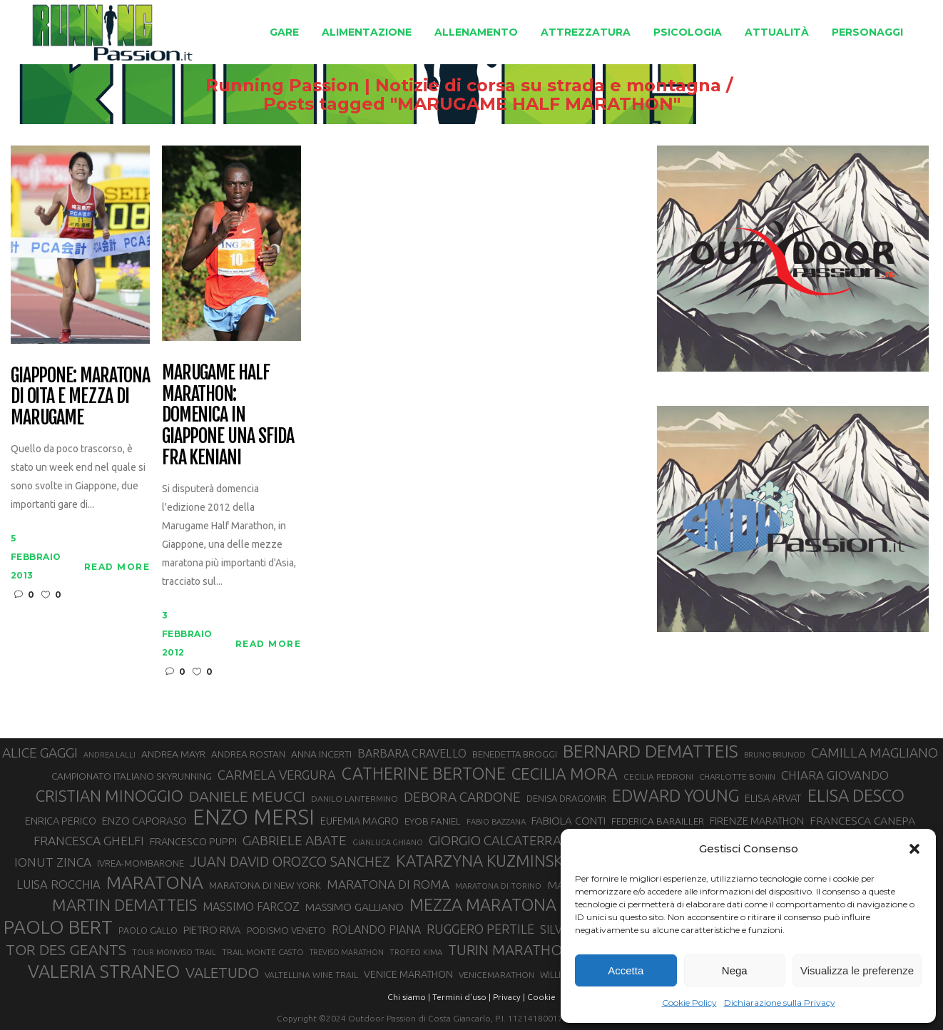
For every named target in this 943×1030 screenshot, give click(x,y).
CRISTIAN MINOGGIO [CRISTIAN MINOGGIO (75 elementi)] (109, 796)
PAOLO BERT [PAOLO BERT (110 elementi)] (58, 926)
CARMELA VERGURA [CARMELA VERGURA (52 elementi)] (277, 775)
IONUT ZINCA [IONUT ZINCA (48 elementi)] (52, 862)
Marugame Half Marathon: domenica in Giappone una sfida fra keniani (228, 415)
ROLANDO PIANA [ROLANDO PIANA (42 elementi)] (376, 929)
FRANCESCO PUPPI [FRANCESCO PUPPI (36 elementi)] (193, 841)
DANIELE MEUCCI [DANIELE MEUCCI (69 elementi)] (247, 796)
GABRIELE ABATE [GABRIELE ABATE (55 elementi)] (295, 840)
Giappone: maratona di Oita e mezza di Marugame (80, 397)
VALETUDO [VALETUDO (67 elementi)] (222, 972)
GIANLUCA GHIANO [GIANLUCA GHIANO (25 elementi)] (387, 842)
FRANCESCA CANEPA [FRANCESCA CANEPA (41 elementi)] (862, 820)
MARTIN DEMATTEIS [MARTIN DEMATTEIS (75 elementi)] (124, 905)
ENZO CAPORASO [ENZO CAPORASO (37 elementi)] (144, 821)
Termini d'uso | (461, 996)
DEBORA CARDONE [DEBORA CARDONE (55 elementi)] (462, 797)
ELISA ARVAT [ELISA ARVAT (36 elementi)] (773, 798)
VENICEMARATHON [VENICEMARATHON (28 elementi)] (496, 974)
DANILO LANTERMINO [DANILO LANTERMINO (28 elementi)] (354, 798)
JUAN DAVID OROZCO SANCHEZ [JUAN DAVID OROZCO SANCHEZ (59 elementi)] (290, 862)
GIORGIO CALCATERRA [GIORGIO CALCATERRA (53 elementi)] (495, 840)
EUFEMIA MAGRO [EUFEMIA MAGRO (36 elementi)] (359, 821)
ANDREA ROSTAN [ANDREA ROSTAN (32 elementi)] (248, 754)
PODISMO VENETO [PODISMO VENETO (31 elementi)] (286, 930)
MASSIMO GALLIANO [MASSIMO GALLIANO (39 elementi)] (354, 907)
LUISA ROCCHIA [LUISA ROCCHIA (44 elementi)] (58, 884)
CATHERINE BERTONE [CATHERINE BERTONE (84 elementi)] (424, 773)
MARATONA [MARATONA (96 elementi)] (154, 882)
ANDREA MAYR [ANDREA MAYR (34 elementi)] (173, 754)
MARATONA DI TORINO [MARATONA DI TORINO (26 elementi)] (498, 886)
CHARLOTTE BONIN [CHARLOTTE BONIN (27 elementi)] (737, 776)
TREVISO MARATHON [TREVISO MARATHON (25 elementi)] (347, 952)
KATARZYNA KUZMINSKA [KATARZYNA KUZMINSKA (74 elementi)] (485, 861)
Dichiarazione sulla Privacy (779, 1002)
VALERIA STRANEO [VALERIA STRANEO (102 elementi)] (104, 971)
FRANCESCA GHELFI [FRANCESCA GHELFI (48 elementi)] (89, 840)
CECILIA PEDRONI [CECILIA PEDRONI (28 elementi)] (658, 776)
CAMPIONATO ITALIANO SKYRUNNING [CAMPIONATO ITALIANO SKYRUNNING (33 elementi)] (131, 776)
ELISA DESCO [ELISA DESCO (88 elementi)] (855, 796)
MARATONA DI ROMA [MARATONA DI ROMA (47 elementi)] (388, 884)
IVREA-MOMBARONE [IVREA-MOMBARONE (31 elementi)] (140, 863)
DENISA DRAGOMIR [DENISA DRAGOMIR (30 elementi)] (566, 798)
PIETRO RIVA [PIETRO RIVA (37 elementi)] (212, 930)
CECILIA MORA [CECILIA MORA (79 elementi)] (564, 773)
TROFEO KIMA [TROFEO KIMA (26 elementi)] (415, 952)
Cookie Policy (689, 1002)
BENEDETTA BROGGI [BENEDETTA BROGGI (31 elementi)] (514, 754)
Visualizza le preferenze (857, 970)
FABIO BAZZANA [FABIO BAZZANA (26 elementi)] (496, 821)
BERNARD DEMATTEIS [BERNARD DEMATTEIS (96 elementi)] (650, 751)
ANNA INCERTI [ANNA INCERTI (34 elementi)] (321, 754)
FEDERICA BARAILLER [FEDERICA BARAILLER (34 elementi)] (657, 821)
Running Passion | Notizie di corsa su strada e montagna (463, 85)
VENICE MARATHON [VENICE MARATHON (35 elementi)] (408, 974)
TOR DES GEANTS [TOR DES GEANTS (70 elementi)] (66, 949)
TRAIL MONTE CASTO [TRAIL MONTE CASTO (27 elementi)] (263, 952)
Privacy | (509, 996)
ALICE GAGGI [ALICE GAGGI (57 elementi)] (40, 752)
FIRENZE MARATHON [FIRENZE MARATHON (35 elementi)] (757, 821)
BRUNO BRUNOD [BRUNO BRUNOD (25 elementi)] (774, 754)
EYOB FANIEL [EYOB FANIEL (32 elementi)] (432, 821)
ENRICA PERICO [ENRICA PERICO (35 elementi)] (60, 821)
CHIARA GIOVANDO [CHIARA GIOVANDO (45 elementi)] (835, 775)
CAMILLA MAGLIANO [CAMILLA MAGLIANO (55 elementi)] (874, 752)
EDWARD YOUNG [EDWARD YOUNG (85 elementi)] (675, 795)
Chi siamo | (408, 996)
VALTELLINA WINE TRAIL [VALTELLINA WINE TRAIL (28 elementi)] (311, 974)
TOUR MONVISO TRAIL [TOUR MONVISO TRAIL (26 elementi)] (174, 952)
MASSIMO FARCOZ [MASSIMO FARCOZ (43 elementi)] (251, 906)
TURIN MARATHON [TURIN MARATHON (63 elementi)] (510, 950)
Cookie (541, 996)
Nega (735, 970)
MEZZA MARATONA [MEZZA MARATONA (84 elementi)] (482, 904)
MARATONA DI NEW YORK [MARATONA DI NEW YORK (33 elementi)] (265, 885)
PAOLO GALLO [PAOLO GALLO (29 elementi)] (148, 930)
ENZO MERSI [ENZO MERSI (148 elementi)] (254, 817)
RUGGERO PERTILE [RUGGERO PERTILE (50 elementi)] (480, 929)
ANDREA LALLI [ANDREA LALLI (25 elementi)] (109, 754)
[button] (914, 849)
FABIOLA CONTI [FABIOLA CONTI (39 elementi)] (568, 821)
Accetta (625, 970)
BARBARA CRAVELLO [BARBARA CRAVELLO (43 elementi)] (412, 753)
